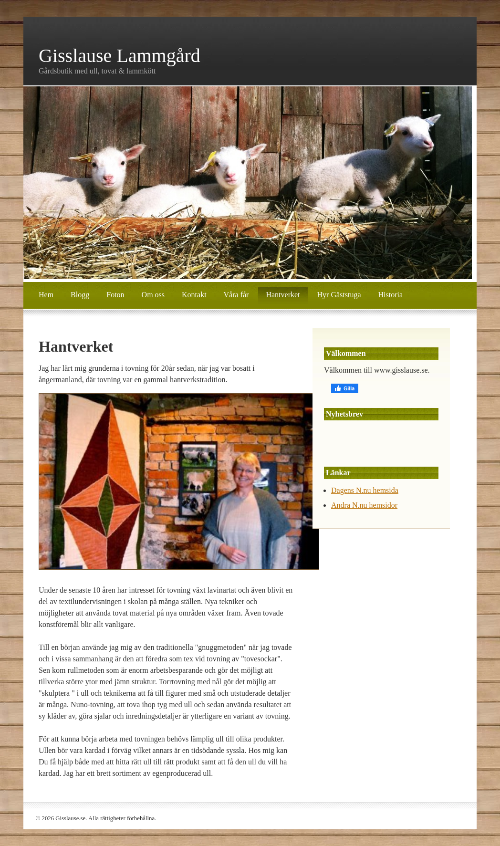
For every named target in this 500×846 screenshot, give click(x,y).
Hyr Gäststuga (339, 295)
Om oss (153, 295)
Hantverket (283, 295)
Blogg (80, 295)
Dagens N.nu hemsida (364, 490)
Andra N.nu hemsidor (364, 505)
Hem (46, 295)
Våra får (236, 295)
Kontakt (194, 295)
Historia (390, 295)
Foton (115, 295)
